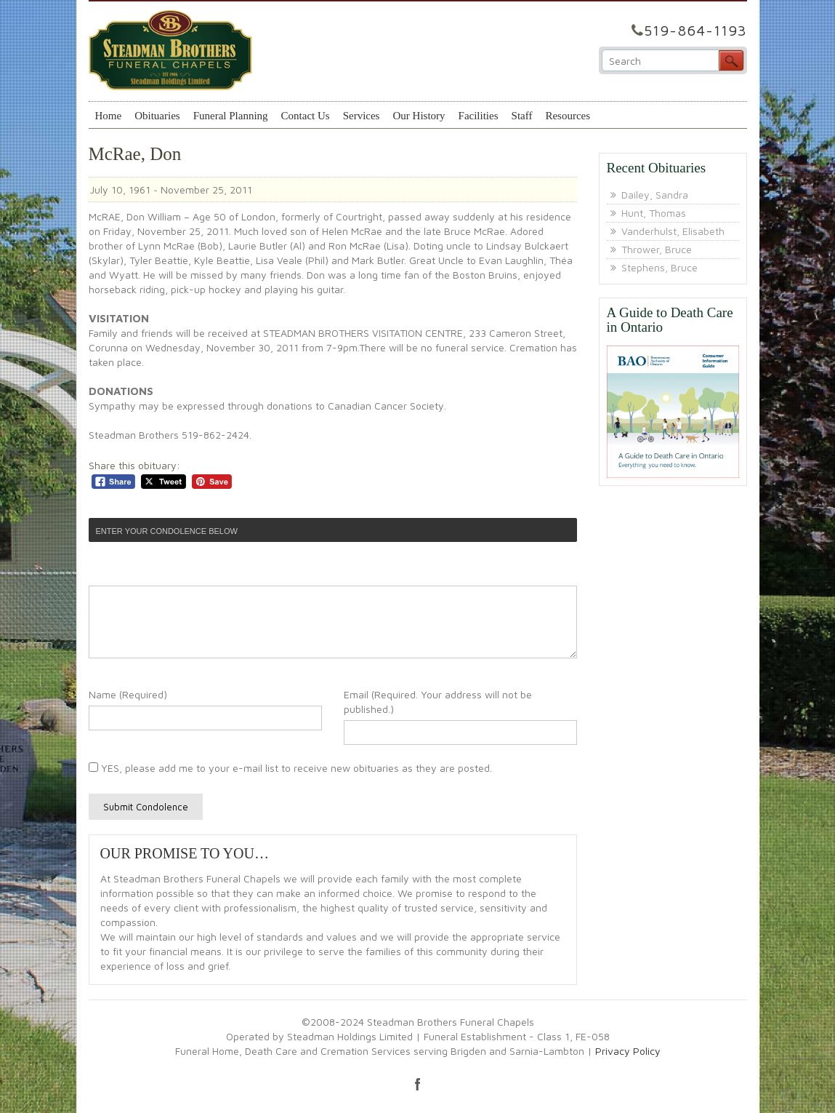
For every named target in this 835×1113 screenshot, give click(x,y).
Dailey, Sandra (654, 194)
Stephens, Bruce (659, 267)
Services (361, 115)
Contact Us (305, 115)
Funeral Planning (230, 115)
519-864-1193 (695, 30)
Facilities (479, 115)
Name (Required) (128, 694)
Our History (418, 115)
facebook (417, 1083)
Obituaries (156, 115)
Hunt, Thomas (653, 213)
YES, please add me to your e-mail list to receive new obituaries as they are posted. (290, 768)
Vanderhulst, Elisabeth (673, 231)
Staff (522, 115)
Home (108, 115)
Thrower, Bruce (656, 249)
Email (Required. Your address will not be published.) (438, 701)
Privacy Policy (628, 1051)
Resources (567, 115)
